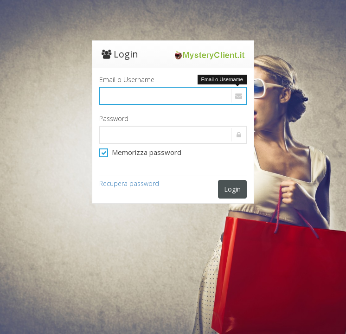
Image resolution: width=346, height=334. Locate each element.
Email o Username (126, 79)
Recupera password (129, 183)
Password (113, 118)
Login (232, 189)
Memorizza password (140, 152)
